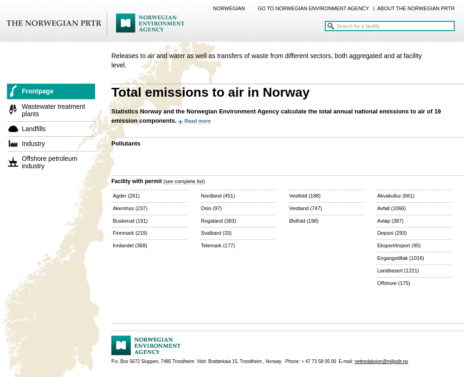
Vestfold (305, 195)
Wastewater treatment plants (53, 110)
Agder (126, 195)
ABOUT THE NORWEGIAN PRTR (416, 8)
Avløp (390, 221)
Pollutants (126, 143)
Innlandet (130, 245)
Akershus (130, 208)
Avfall (391, 208)
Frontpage (37, 91)
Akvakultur (395, 195)
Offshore (393, 283)
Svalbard (216, 233)
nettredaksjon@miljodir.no (381, 361)
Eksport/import (399, 245)
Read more (197, 121)
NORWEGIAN (229, 8)
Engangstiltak (400, 258)
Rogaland (218, 221)
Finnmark (130, 233)
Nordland (218, 195)
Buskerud (130, 221)
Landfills (33, 128)
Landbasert (398, 270)
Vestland (305, 208)
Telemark (218, 245)
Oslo (211, 208)
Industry (33, 143)
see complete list (184, 181)
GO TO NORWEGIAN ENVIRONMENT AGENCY (313, 8)
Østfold (304, 221)
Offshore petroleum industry (49, 162)
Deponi (392, 233)
